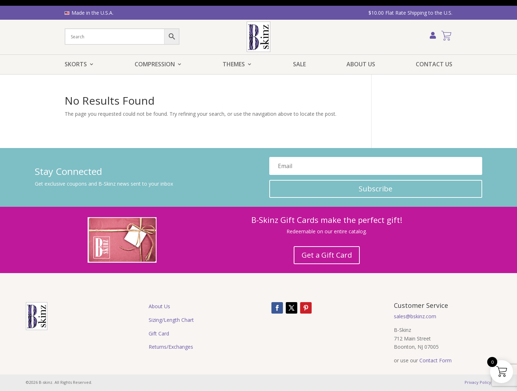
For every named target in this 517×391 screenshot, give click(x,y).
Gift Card (159, 333)
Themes (234, 65)
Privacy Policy (478, 382)
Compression (155, 65)
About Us (360, 65)
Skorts (76, 65)
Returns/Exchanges (171, 346)
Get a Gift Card (327, 255)
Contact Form (435, 360)
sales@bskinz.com (415, 316)
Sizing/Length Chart (171, 319)
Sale (299, 65)
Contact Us (434, 65)
